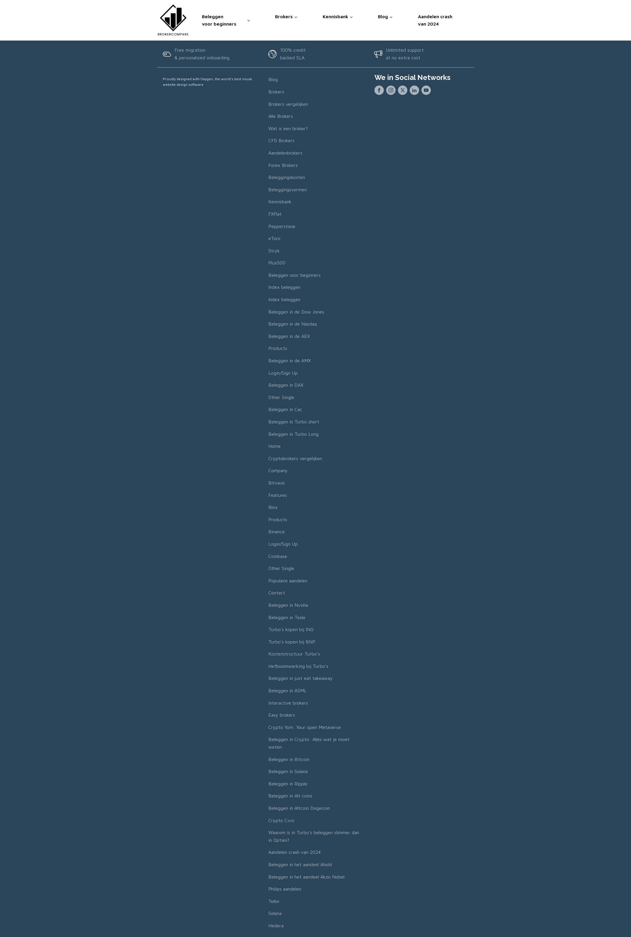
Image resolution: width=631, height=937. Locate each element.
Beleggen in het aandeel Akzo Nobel (306, 876)
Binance (276, 531)
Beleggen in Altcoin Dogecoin (299, 807)
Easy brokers (281, 714)
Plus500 (276, 262)
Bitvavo (276, 482)
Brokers (284, 16)
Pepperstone (281, 225)
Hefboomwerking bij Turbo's (298, 665)
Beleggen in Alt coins (290, 795)
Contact (276, 592)
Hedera (276, 924)
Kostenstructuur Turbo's (294, 653)
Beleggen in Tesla (286, 616)
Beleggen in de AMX (289, 360)
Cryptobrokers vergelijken (295, 457)
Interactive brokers (288, 702)
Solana (275, 912)
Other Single (281, 396)
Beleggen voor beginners (219, 19)
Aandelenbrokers (285, 152)
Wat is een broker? (288, 127)
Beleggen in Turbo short (293, 420)
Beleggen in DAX (285, 384)
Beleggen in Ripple (287, 782)
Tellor (274, 900)
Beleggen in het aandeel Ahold (300, 863)
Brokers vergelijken (288, 103)
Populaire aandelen (287, 579)
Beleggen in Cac (285, 408)
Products (277, 347)
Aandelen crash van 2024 (435, 19)
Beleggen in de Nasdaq (292, 323)
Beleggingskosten (286, 176)
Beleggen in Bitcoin (288, 758)
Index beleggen (284, 286)
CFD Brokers (281, 140)
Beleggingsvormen (287, 188)
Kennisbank (335, 16)
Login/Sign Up (283, 372)
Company (278, 469)
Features (277, 494)
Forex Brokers (283, 164)
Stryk (274, 249)
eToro (274, 237)
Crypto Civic (281, 819)
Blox (273, 506)
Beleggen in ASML (287, 690)
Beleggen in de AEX (289, 335)
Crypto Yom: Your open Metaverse (304, 726)
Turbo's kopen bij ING (291, 628)
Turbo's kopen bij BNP (291, 640)
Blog (383, 16)
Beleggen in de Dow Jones (296, 311)
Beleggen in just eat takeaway (300, 677)
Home (274, 445)
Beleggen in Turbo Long (293, 433)
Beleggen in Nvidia (288, 604)
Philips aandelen (284, 888)
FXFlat (275, 213)
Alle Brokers (280, 115)
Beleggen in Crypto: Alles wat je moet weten (308, 742)
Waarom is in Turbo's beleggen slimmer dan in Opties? (313, 835)
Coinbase (277, 555)
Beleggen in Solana (288, 770)
